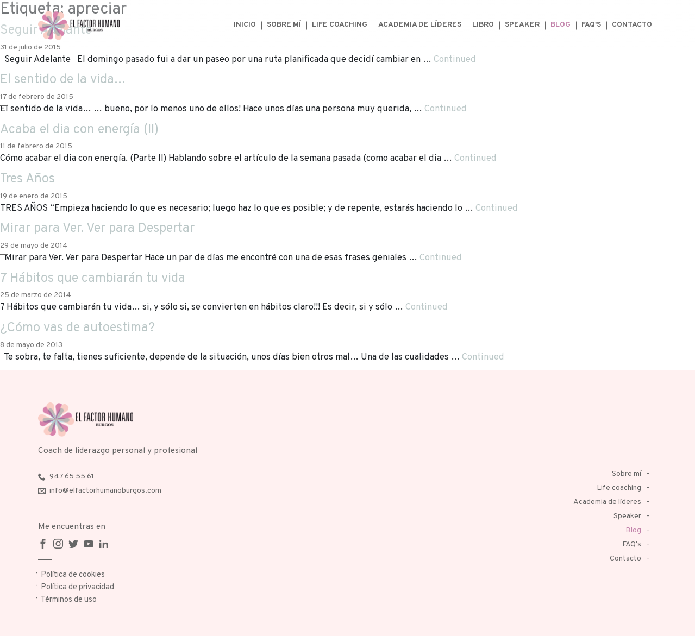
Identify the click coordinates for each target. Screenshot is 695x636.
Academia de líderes (419, 24)
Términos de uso (69, 600)
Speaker (522, 24)
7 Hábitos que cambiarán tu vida (92, 278)
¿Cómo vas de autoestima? (77, 328)
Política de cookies (73, 575)
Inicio (245, 24)
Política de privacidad (77, 587)
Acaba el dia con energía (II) (79, 130)
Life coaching (339, 24)
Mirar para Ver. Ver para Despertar (97, 229)
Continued (455, 59)
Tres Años (27, 179)
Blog (560, 24)
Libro (483, 24)
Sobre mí (284, 24)
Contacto (632, 24)
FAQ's (591, 24)
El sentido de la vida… (63, 80)
